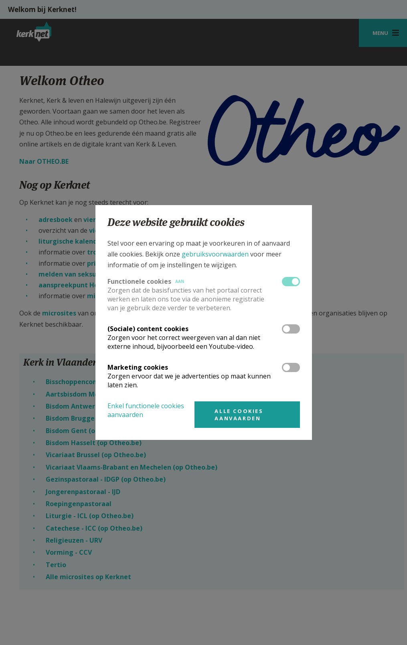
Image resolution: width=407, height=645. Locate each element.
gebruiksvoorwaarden (215, 254)
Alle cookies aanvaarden (239, 414)
